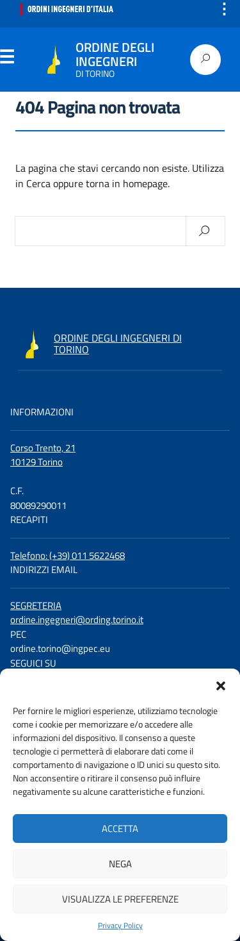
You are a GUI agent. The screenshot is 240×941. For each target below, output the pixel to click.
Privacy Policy (120, 925)
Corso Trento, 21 (43, 447)
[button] (220, 684)
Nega (120, 863)
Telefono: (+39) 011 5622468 (67, 555)
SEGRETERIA (35, 605)
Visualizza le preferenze (120, 899)
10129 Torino (36, 461)
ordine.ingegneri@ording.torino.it (76, 619)
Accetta (120, 828)
